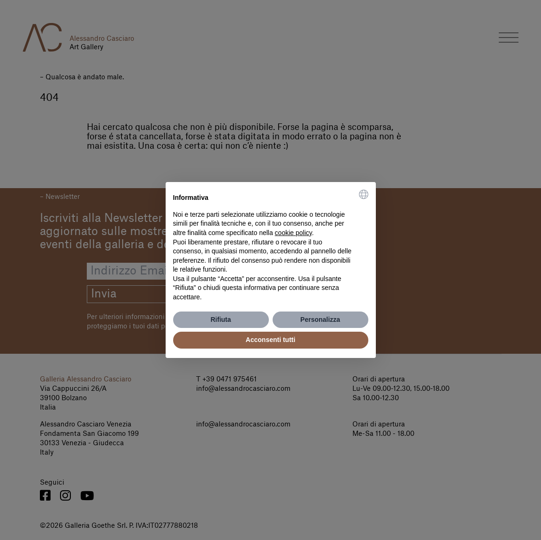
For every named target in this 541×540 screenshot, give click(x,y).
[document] (271, 246)
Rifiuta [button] (221, 319)
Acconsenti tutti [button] (271, 339)
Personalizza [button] (320, 319)
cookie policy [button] (293, 232)
